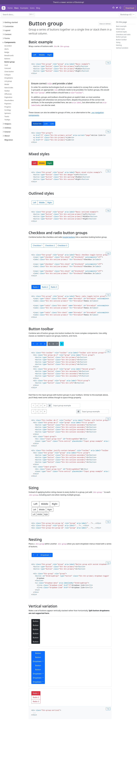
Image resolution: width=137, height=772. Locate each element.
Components (10, 42)
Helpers (7, 124)
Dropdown (45, 555)
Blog (38, 8)
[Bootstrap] (3, 8)
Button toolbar (121, 40)
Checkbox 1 (37, 245)
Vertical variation (122, 48)
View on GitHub (105, 24)
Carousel (7, 68)
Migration (8, 140)
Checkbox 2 (50, 245)
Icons (32, 8)
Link (46, 123)
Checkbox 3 (62, 245)
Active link (37, 123)
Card (6, 65)
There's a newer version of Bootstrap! (68, 2)
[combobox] (18, 14)
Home (10, 8)
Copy (108, 62)
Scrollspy (7, 110)
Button (35, 621)
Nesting (119, 45)
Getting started (11, 22)
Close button (9, 71)
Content (7, 34)
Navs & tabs (8, 87)
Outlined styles (121, 32)
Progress (7, 107)
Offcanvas (8, 94)
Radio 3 (54, 287)
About (7, 136)
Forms (7, 38)
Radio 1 (36, 287)
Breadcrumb (9, 55)
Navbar (7, 91)
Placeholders (9, 100)
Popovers (7, 104)
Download (129, 8)
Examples (24, 8)
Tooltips (7, 120)
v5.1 (126, 14)
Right (49, 55)
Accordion (8, 46)
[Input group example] (66, 405)
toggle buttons (69, 237)
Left (34, 55)
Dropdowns (8, 78)
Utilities (7, 128)
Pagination (8, 97)
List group (8, 81)
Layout (7, 30)
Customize (9, 26)
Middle (42, 55)
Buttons (7, 59)
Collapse (7, 75)
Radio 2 (45, 287)
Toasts (6, 116)
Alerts (6, 49)
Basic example (121, 26)
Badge (6, 52)
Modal (6, 84)
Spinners (7, 113)
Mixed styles (120, 29)
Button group (9, 62)
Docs (16, 8)
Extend (7, 132)
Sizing (118, 42)
